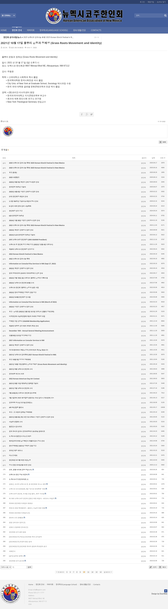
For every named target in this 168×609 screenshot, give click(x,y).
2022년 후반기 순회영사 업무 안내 (21, 268)
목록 (162, 142)
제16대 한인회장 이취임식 (18, 513)
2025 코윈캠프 (14, 177)
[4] (27, 479)
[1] (29, 513)
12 (92, 572)
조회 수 (162, 158)
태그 (162, 567)
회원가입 (151, 2)
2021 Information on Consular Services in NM (26, 340)
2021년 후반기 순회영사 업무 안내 (21, 345)
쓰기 (152, 567)
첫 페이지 (60, 572)
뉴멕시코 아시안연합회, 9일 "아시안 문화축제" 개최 (27, 489)
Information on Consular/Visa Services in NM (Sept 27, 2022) (32, 264)
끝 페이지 (108, 572)
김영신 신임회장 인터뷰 (17, 527)
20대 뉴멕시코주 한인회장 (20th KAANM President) (28, 240)
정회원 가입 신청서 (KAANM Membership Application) (29, 321)
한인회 (5, 47)
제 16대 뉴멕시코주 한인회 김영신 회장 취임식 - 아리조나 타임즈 (31, 498)
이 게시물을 (161, 121)
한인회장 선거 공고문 (16, 561)
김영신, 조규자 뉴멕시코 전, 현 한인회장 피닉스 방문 (27, 484)
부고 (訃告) (13, 172)
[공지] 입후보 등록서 (16, 556)
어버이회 (30, 30)
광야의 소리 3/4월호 (16, 518)
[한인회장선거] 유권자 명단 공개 (20, 542)
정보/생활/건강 (79, 30)
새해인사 (12, 551)
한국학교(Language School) (54, 30)
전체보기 (8, 15)
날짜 (153, 158)
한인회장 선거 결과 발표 (17, 532)
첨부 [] (4, 121)
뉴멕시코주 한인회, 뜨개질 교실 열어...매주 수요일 (26, 494)
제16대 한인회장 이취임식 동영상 (21, 503)
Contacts (96, 30)
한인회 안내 (17, 29)
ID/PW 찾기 (161, 2)
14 (100, 572)
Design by (159, 594)
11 (88, 572)
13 (96, 572)
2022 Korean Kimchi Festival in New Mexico (26, 254)
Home (4, 30)
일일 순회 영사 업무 (16, 522)
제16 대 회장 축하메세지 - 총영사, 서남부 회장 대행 (27, 508)
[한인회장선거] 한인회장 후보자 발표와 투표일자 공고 (28, 546)
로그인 (142, 2)
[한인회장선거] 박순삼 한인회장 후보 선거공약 (25, 537)
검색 (29, 567)
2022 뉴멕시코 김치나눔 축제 (19, 259)
